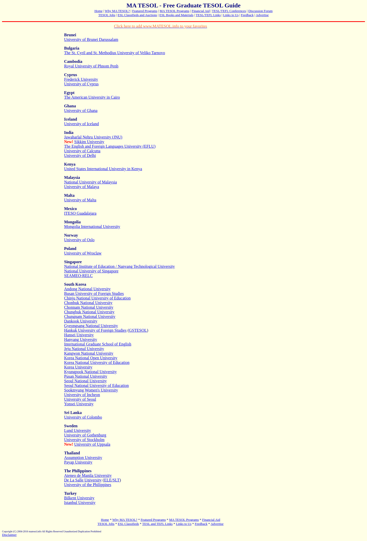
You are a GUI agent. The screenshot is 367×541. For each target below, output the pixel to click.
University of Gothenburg (85, 435)
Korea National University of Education (96, 362)
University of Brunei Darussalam (91, 39)
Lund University (77, 430)
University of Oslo (79, 240)
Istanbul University (80, 502)
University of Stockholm (84, 440)
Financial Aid (200, 11)
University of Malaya (81, 187)
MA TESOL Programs (174, 11)
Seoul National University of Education (96, 385)
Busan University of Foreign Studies (94, 293)
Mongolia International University (92, 226)
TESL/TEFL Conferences (229, 11)
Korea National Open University (90, 358)
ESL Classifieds (128, 524)
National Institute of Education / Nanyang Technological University (119, 266)
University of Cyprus (81, 84)
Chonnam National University (88, 307)
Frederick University (81, 79)
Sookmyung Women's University (91, 390)
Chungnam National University (89, 316)
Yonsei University (78, 404)
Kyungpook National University (90, 372)
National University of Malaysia (90, 182)
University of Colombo (83, 417)
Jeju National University (84, 349)
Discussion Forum (260, 11)
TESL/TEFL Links (208, 15)
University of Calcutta (82, 151)
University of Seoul (80, 399)
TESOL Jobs (106, 15)
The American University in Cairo (92, 97)
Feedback (247, 15)
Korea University (78, 367)
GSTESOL (138, 330)
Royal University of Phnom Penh (91, 66)
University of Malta (80, 200)
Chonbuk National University (88, 303)
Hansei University (79, 335)
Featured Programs (144, 11)
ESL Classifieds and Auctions (137, 15)
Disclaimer (9, 535)
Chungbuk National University (89, 312)
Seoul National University (85, 381)
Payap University (78, 462)
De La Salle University (83, 480)
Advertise (262, 15)
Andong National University (87, 289)
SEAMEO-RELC (78, 275)
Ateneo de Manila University (88, 475)
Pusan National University (85, 376)
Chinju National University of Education (97, 298)
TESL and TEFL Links (157, 524)
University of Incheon (82, 395)
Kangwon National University (88, 353)
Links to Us (231, 15)
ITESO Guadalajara (80, 213)
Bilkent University (79, 498)
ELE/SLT (112, 480)
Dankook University (80, 321)
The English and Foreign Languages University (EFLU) (110, 146)
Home (98, 11)
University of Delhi (80, 155)
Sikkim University (89, 142)
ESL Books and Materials (176, 15)
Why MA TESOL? (117, 11)
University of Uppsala (92, 444)
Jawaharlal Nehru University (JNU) (93, 137)
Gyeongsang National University (91, 326)
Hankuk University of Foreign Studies (95, 330)
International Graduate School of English (97, 344)
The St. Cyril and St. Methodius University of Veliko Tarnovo (114, 53)
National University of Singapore (91, 271)
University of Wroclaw (83, 253)
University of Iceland (81, 124)
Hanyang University (80, 339)
